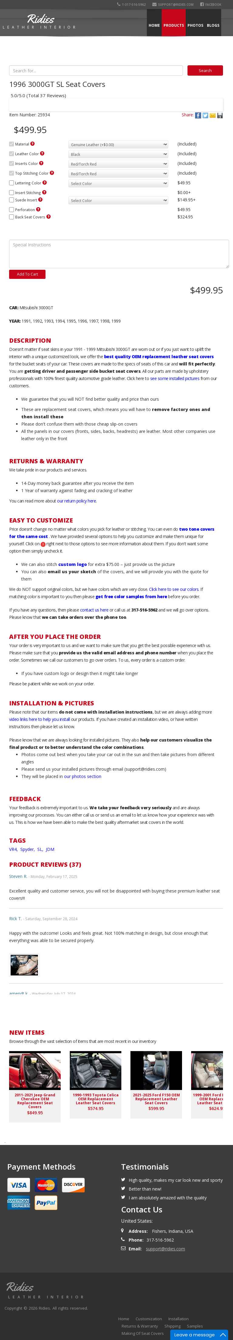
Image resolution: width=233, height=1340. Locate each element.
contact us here (94, 610)
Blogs (213, 25)
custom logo (72, 564)
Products (174, 25)
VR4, (14, 849)
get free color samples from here (131, 596)
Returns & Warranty (140, 1326)
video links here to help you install (39, 719)
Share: (188, 115)
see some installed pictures (175, 378)
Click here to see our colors (173, 589)
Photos (195, 25)
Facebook (210, 4)
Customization (149, 1318)
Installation (178, 1318)
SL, (41, 849)
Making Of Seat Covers (143, 1333)
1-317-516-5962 (131, 4)
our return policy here (76, 501)
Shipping (172, 1326)
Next (213, 101)
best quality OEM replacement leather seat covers (159, 356)
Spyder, (28, 849)
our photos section (82, 776)
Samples (195, 1326)
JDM (50, 849)
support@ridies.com (173, 4)
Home (154, 25)
